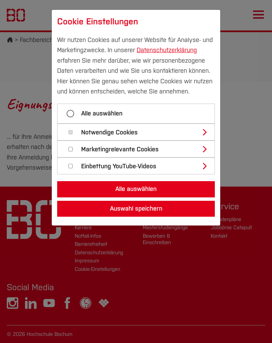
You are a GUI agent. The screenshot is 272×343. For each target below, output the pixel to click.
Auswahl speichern (136, 208)
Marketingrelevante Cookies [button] (120, 149)
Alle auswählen (101, 113)
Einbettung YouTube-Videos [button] (118, 166)
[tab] (138, 132)
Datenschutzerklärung (167, 50)
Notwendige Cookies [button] (109, 132)
